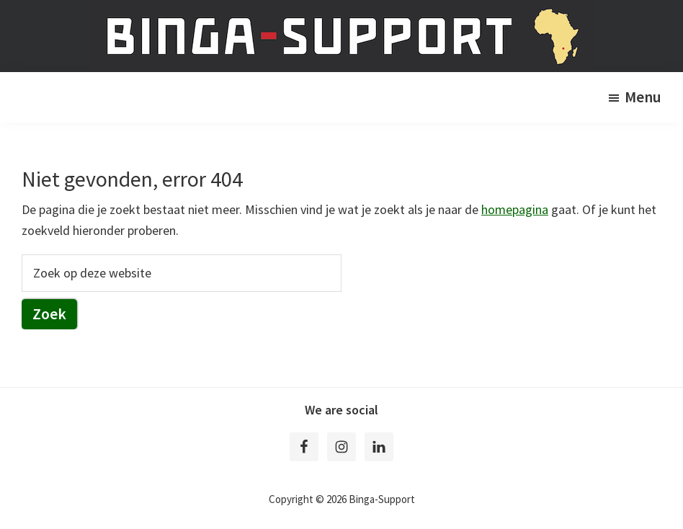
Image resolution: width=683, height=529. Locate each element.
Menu (643, 97)
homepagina (514, 209)
